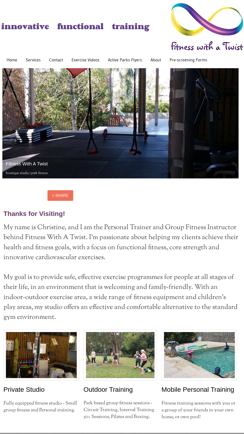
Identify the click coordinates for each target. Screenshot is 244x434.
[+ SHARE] (60, 195)
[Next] (232, 123)
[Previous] (9, 123)
